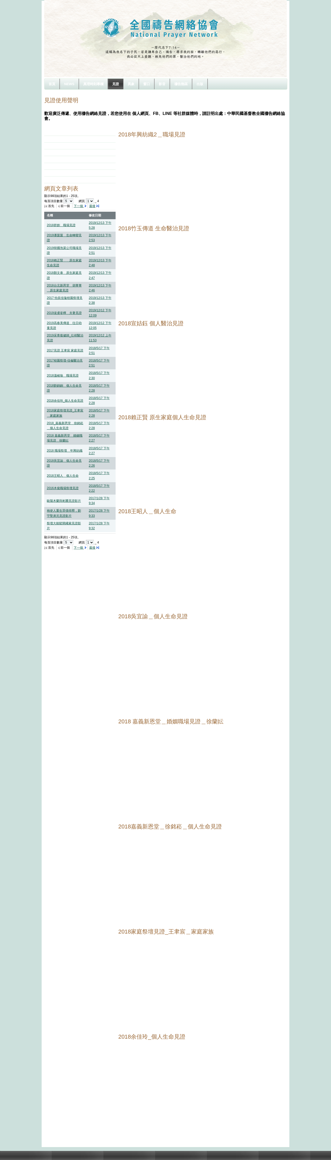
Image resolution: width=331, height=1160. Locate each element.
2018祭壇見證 (60, 139)
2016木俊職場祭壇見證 (63, 488)
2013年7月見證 (60, 173)
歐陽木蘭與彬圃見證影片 (64, 501)
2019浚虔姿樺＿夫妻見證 (64, 313)
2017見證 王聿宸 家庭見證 (65, 350)
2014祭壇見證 (60, 166)
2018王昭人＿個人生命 (63, 476)
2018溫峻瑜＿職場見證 (63, 375)
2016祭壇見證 (60, 152)
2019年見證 (58, 132)
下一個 (79, 206)
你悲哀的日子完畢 (62, 179)
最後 (92, 206)
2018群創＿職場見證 (61, 225)
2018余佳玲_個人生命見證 (65, 400)
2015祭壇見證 (60, 159)
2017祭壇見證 (60, 146)
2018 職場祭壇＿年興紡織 (64, 450)
